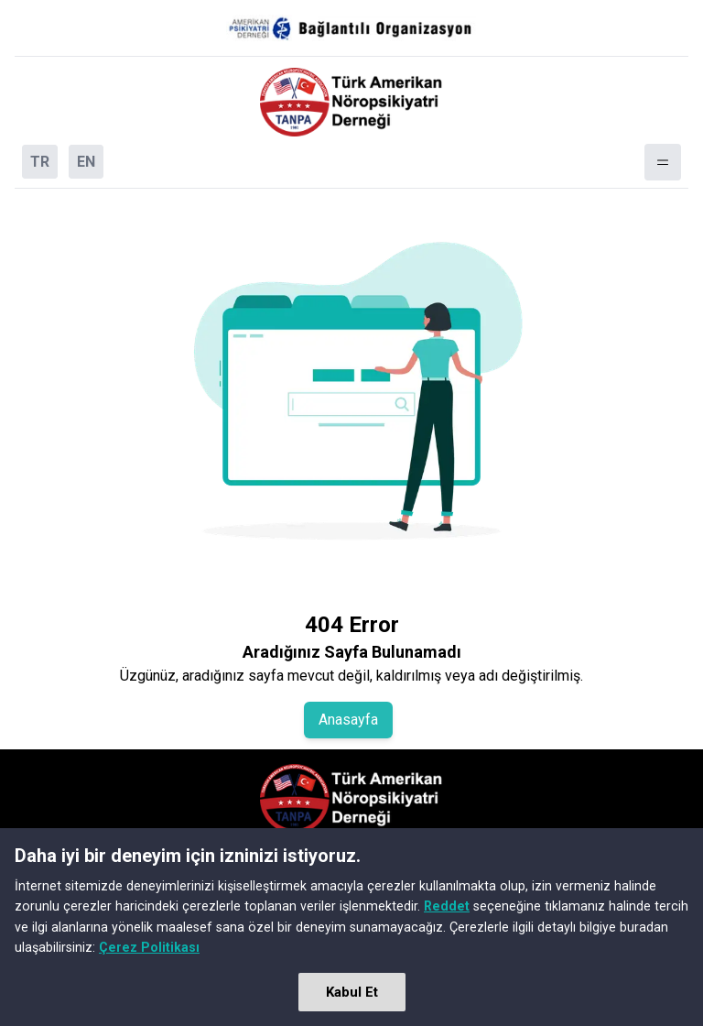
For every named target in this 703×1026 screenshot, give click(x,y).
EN (86, 161)
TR (39, 161)
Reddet (447, 906)
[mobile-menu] (662, 162)
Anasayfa (348, 719)
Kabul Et (352, 992)
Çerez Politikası (149, 947)
